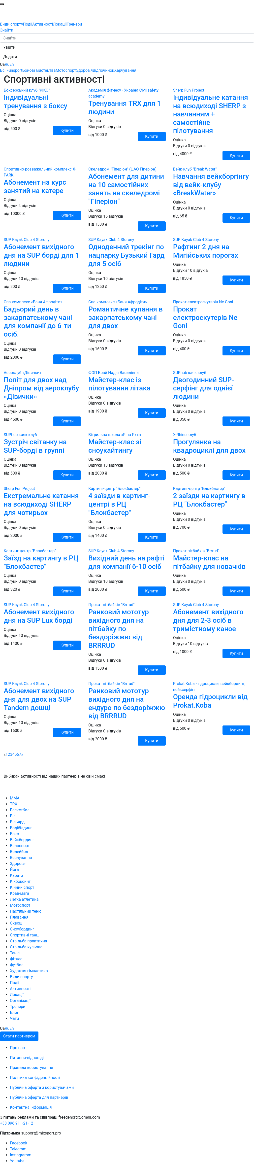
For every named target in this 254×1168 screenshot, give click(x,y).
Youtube (17, 1161)
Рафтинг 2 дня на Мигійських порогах (205, 251)
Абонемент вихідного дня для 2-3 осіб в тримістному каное (208, 620)
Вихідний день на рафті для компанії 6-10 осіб (126, 562)
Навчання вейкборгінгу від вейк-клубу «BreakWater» (211, 184)
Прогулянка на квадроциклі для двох (209, 446)
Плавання (19, 917)
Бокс (14, 833)
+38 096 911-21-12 (16, 1123)
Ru (7, 64)
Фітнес (16, 959)
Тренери (74, 24)
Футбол (17, 964)
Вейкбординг (22, 839)
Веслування (21, 857)
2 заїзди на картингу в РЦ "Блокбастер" (209, 500)
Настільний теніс (25, 911)
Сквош (16, 923)
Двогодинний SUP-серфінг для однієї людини (203, 388)
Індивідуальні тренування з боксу (35, 101)
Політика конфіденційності (35, 1077)
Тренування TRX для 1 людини (124, 107)
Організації (20, 1000)
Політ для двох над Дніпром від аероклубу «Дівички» (41, 388)
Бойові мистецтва (39, 70)
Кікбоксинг (20, 881)
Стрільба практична (28, 941)
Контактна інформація (31, 1107)
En (11, 64)
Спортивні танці (24, 935)
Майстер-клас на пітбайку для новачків (209, 562)
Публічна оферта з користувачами (42, 1087)
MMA (15, 798)
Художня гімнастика (29, 970)
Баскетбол (20, 810)
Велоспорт (20, 845)
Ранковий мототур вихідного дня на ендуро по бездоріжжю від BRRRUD (126, 703)
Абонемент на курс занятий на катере (35, 186)
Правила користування (31, 1067)
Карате (16, 875)
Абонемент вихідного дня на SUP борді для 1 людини (41, 255)
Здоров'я (84, 70)
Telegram (18, 1149)
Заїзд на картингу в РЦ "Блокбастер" (41, 562)
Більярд (17, 822)
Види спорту (11, 24)
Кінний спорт (22, 887)
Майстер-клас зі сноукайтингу (114, 446)
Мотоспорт (66, 70)
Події (27, 24)
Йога (14, 869)
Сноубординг (22, 929)
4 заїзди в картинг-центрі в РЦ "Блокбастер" (119, 504)
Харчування (125, 70)
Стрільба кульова (26, 947)
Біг (12, 816)
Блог (14, 1012)
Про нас (17, 1047)
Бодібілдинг (21, 827)
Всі (3, 70)
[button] (9, 47)
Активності (42, 24)
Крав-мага (19, 893)
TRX (13, 804)
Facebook (18, 1143)
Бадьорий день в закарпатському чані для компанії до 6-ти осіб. (38, 321)
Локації (59, 24)
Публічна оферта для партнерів (39, 1097)
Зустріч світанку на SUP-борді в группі (35, 446)
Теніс (15, 953)
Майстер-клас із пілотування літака (119, 384)
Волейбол (19, 851)
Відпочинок (103, 70)
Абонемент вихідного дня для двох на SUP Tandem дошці (39, 699)
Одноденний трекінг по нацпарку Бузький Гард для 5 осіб (126, 255)
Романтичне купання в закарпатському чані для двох (125, 317)
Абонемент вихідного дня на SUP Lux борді (39, 616)
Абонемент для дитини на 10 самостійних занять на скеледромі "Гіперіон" (126, 189)
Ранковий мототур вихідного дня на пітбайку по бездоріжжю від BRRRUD (118, 628)
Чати (14, 1018)
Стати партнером (19, 1036)
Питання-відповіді (27, 1057)
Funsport (14, 70)
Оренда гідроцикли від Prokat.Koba (210, 701)
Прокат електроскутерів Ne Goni (205, 317)
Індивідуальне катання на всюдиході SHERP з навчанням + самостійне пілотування (210, 114)
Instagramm (20, 1155)
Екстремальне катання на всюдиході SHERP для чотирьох (41, 504)
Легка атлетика (24, 899)
